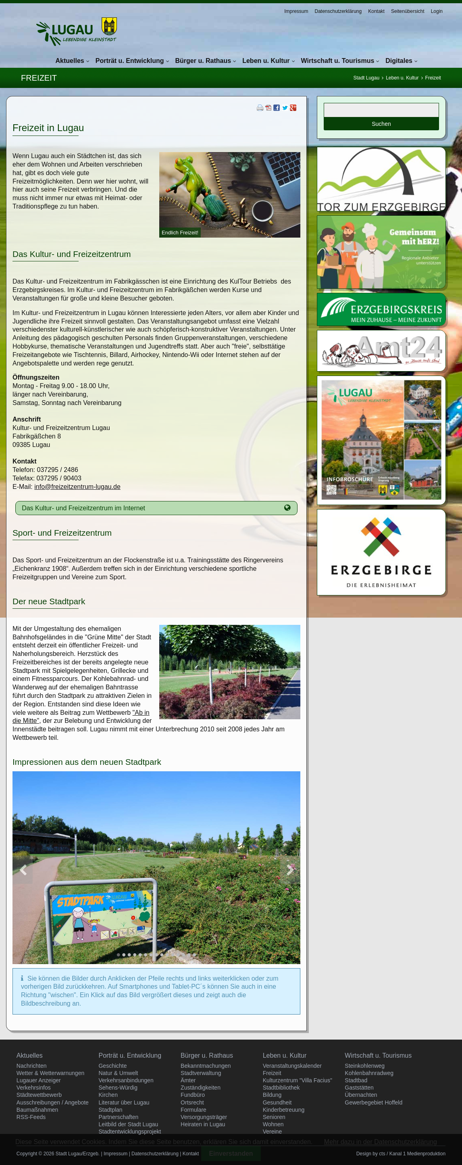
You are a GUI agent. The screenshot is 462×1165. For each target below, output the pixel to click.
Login (437, 11)
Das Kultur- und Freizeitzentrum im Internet (83, 508)
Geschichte (112, 1066)
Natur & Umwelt (118, 1073)
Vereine (272, 1131)
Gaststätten (359, 1087)
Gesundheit (277, 1102)
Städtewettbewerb (39, 1095)
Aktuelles (70, 60)
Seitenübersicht (408, 11)
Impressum (296, 11)
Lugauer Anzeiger (39, 1080)
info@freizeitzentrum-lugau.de (77, 486)
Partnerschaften (118, 1117)
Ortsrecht (192, 1102)
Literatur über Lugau (123, 1102)
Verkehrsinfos (34, 1087)
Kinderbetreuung (284, 1110)
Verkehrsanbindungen (125, 1080)
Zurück (22, 870)
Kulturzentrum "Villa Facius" (297, 1080)
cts (382, 1154)
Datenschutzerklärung (338, 11)
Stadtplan (110, 1110)
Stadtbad (356, 1080)
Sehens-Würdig (117, 1087)
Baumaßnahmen (37, 1110)
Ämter (188, 1080)
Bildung (272, 1095)
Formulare (193, 1110)
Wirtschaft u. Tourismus (338, 60)
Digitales (398, 60)
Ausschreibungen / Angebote (53, 1102)
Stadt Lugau (366, 78)
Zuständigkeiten (201, 1087)
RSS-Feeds (31, 1117)
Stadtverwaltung (201, 1073)
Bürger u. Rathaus (203, 60)
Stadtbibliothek (281, 1087)
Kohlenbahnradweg (369, 1073)
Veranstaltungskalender (292, 1066)
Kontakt (376, 11)
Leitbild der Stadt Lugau (128, 1124)
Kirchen (107, 1095)
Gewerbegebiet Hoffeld (373, 1102)
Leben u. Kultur (265, 60)
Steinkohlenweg (365, 1066)
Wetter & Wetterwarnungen (50, 1073)
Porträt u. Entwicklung (130, 60)
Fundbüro (193, 1095)
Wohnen (273, 1124)
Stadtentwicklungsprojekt (129, 1131)
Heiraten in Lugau (203, 1124)
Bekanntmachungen (206, 1066)
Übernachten (361, 1095)
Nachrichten (32, 1066)
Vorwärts (290, 870)
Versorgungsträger (204, 1117)
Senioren (274, 1117)
